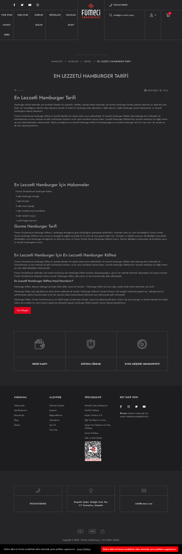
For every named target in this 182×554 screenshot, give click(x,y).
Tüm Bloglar (22, 310)
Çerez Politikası (91, 433)
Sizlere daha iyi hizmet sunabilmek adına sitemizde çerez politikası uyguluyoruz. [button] (139, 549)
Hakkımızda (19, 405)
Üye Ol (52, 425)
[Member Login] (153, 15)
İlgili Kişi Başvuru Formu (95, 420)
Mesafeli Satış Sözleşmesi (96, 405)
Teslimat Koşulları (56, 405)
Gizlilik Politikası (92, 410)
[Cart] (165, 15)
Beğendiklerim (55, 415)
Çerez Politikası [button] (84, 549)
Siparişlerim (54, 420)
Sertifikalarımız (20, 410)
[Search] (124, 15)
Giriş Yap (53, 429)
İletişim (17, 425)
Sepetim (53, 410)
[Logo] (91, 25)
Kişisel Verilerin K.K (93, 415)
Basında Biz (19, 415)
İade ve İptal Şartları (93, 437)
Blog (16, 420)
